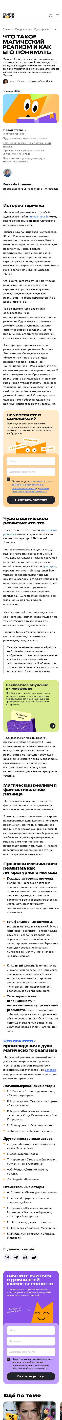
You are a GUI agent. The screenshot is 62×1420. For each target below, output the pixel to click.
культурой (49, 566)
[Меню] (57, 16)
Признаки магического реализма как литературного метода (24, 152)
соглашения (39, 481)
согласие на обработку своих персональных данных (27, 486)
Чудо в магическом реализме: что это (25, 138)
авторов (50, 1070)
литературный (38, 216)
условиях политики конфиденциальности (30, 490)
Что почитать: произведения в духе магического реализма (24, 160)
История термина (13, 134)
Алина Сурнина (17, 81)
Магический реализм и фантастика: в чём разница (27, 144)
